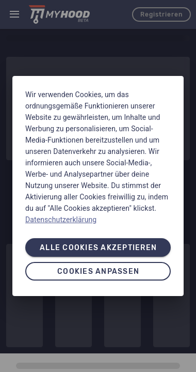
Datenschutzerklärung (60, 219)
